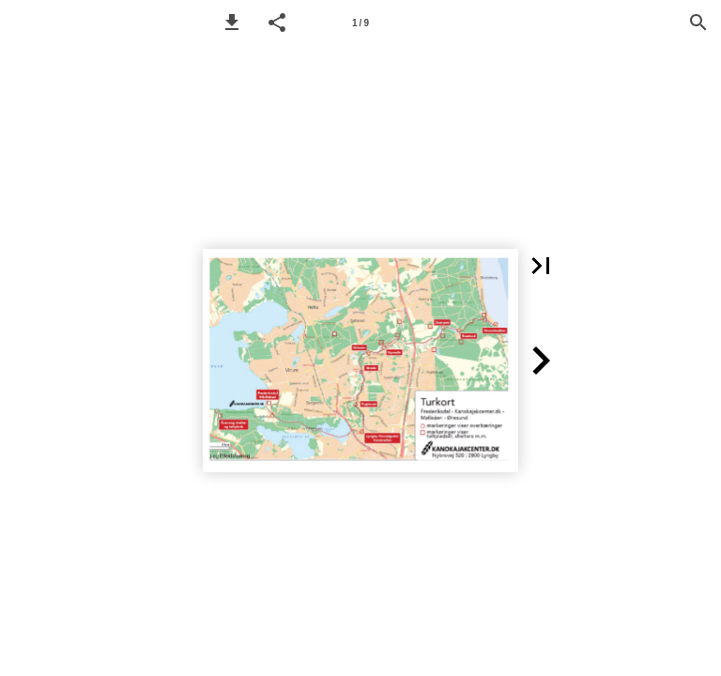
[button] (231, 22)
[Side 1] (360, 22)
